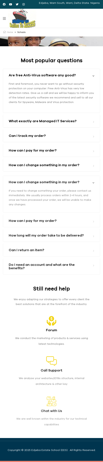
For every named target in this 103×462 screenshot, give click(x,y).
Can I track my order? (27, 136)
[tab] (51, 75)
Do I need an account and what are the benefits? (42, 279)
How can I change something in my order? (44, 165)
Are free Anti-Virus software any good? (42, 75)
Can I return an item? (26, 263)
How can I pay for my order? (33, 150)
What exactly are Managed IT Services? (43, 121)
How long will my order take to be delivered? (46, 248)
